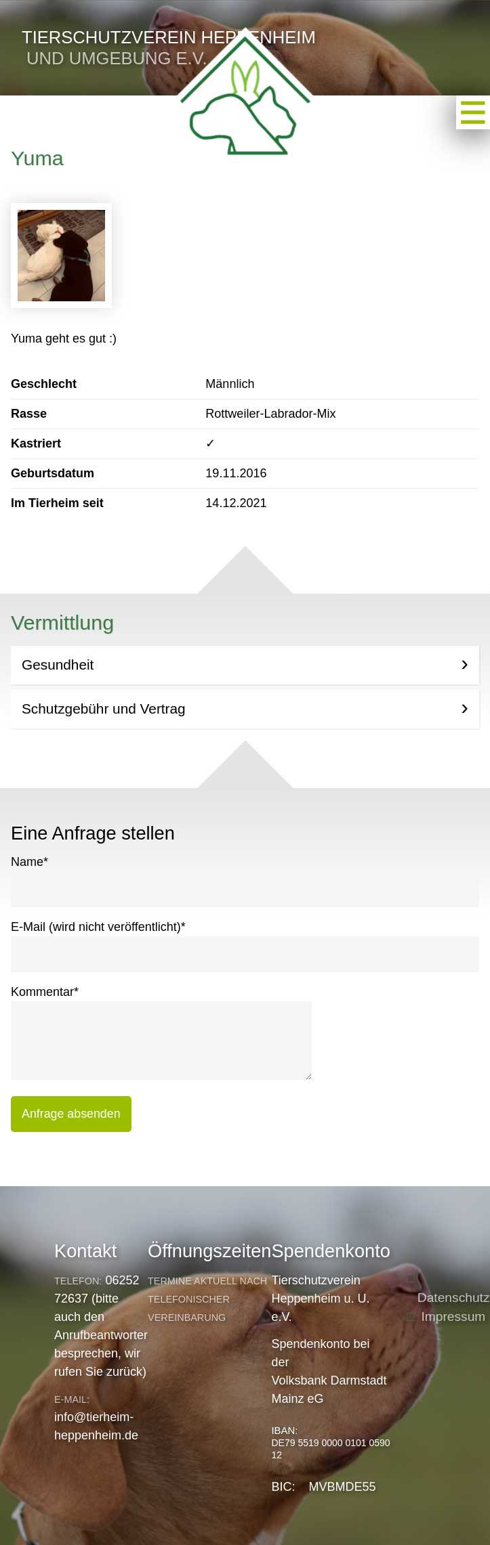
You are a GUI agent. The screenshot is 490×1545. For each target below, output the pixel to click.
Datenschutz (453, 1297)
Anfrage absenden (71, 1113)
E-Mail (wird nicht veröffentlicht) (98, 926)
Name (29, 861)
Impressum (453, 1316)
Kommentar (45, 991)
